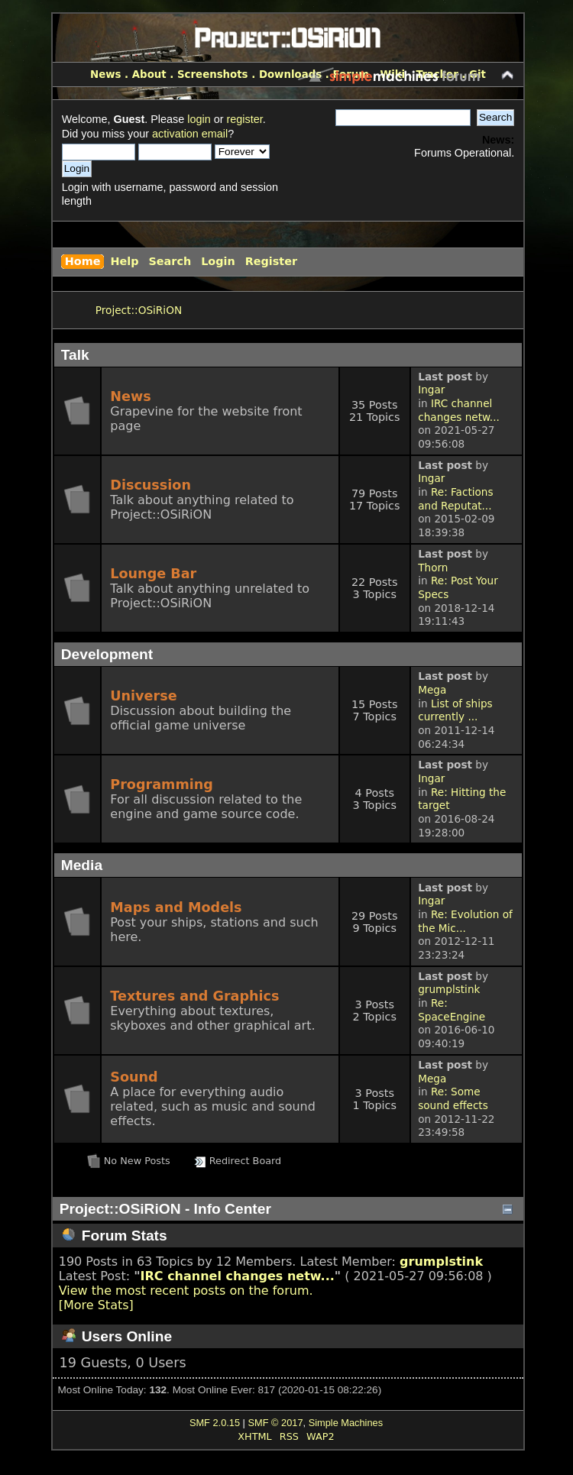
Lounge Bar (153, 573)
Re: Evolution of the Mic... (465, 921)
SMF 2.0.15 (214, 1422)
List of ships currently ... (455, 710)
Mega (432, 690)
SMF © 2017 (275, 1422)
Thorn (433, 567)
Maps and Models (175, 907)
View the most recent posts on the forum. (186, 1290)
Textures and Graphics (194, 996)
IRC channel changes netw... (459, 410)
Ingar (431, 389)
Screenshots (212, 74)
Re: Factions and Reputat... (455, 499)
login (198, 119)
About (149, 74)
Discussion (150, 485)
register (244, 119)
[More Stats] (96, 1305)
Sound (133, 1077)
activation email (190, 134)
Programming (161, 784)
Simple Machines (346, 1422)
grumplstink (449, 989)
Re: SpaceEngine (451, 1010)
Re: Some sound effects (453, 1098)
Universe (143, 696)
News (105, 74)
